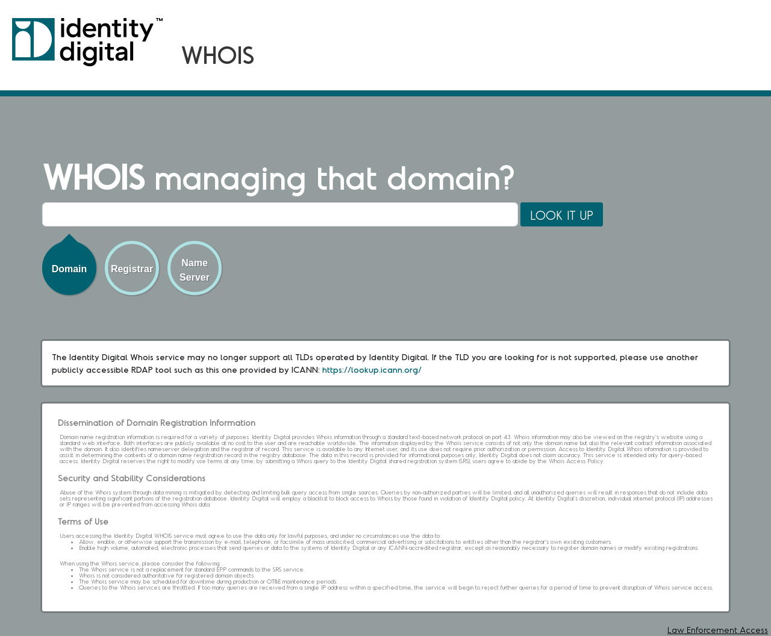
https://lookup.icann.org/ (372, 369)
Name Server (194, 270)
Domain (69, 269)
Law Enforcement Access (717, 630)
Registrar (132, 269)
